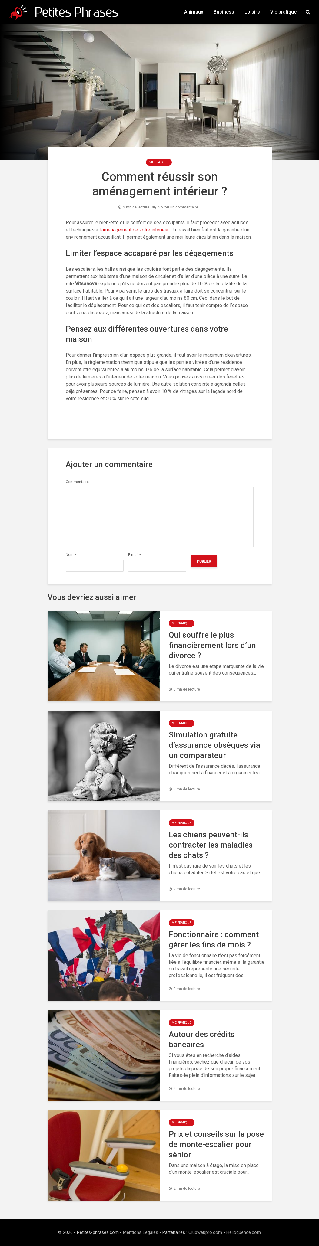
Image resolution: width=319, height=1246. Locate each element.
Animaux (193, 12)
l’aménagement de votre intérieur (133, 230)
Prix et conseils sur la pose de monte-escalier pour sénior (216, 1144)
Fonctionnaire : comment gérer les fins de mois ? (214, 939)
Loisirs (252, 12)
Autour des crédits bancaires (201, 1039)
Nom (71, 555)
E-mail (134, 555)
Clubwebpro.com (205, 1232)
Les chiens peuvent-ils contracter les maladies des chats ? (211, 845)
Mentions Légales (140, 1232)
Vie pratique (283, 12)
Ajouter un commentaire (177, 207)
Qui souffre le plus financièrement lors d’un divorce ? (212, 645)
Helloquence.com (243, 1232)
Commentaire (77, 482)
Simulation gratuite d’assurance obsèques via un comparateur (214, 745)
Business (224, 12)
